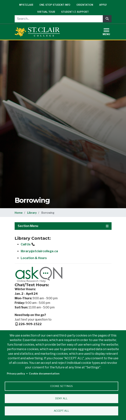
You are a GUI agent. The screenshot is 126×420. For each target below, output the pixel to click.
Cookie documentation (44, 373)
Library (32, 212)
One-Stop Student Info (54, 4)
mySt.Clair (26, 4)
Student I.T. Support (75, 11)
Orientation (84, 4)
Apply (103, 4)
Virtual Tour (46, 11)
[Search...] (59, 18)
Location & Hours (34, 258)
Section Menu (63, 226)
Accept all (61, 410)
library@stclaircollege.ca (39, 251)
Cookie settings (61, 386)
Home (19, 212)
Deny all (61, 398)
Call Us (26, 244)
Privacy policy (16, 373)
